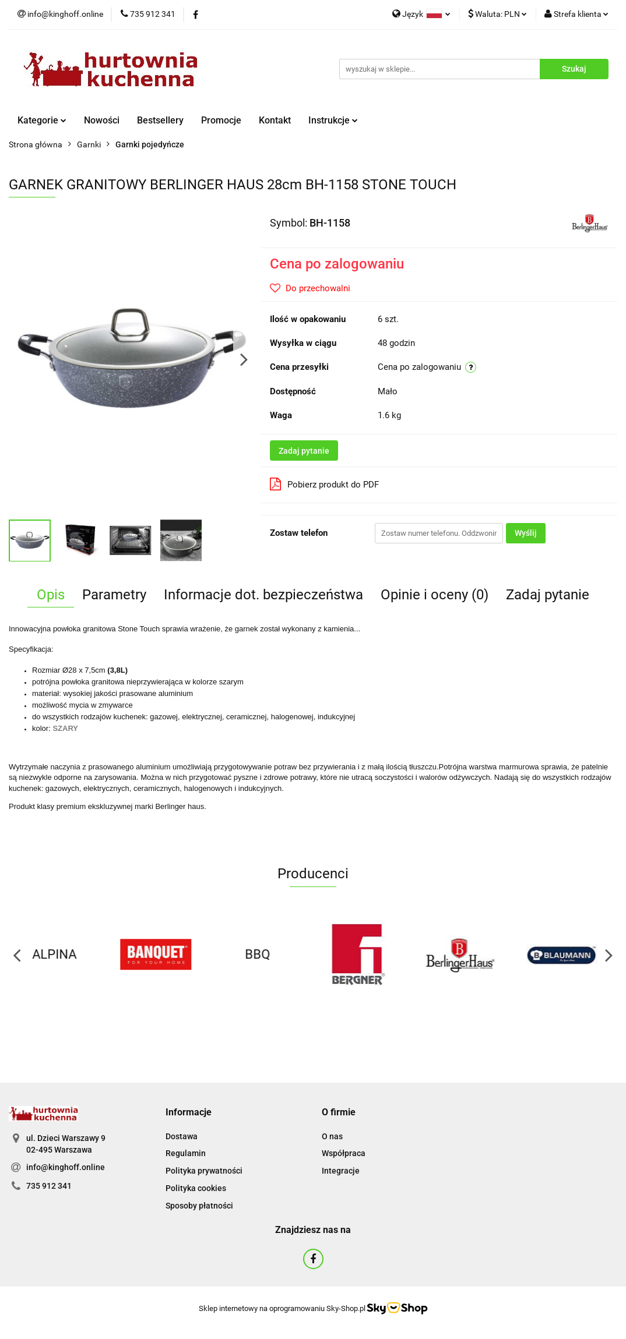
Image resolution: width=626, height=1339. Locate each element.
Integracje (341, 1170)
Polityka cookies (196, 1188)
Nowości (101, 120)
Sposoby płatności (199, 1205)
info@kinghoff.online (65, 1167)
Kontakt (275, 120)
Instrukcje (333, 120)
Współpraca (343, 1153)
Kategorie (41, 120)
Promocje (221, 120)
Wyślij (526, 533)
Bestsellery (160, 120)
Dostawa (182, 1136)
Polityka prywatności (204, 1170)
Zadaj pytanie (304, 450)
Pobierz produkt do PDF (324, 484)
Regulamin (186, 1153)
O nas (332, 1136)
